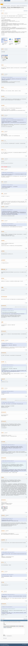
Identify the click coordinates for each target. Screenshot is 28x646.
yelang (3, 582)
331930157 (3, 260)
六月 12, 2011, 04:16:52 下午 (4, 592)
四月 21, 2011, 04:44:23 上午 (4, 563)
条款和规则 (25, 644)
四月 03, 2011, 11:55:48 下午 (4, 389)
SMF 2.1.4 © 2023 (2, 644)
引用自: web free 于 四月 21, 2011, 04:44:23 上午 (8, 574)
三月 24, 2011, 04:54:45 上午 (4, 170)
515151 (3, 278)
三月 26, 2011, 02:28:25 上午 (4, 279)
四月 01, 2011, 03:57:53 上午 (4, 332)
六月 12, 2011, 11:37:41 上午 (4, 583)
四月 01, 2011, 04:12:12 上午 (4, 341)
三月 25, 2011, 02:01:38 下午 (4, 252)
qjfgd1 (3, 477)
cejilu (3, 131)
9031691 (3, 240)
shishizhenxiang (4, 296)
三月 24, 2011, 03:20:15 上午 (4, 116)
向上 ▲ (27, 644)
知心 (2, 193)
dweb (3, 115)
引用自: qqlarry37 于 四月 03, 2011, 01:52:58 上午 (8, 391)
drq (2, 591)
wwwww (3, 206)
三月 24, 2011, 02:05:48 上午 (4, 75)
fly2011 (3, 231)
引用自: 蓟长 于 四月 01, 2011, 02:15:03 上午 (7, 343)
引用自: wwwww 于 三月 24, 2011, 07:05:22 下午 (8, 310)
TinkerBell (3, 441)
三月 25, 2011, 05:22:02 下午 (4, 261)
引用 (26, 62)
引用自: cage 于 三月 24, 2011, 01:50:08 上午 (8, 77)
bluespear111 (4, 305)
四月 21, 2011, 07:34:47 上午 (4, 572)
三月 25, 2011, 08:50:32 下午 (4, 270)
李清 (2, 287)
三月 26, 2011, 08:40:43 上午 (4, 288)
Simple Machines (6, 644)
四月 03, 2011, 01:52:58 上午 (4, 380)
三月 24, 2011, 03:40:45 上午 (4, 132)
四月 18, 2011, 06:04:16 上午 (4, 516)
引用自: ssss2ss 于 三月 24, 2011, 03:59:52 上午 (8, 172)
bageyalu (3, 515)
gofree (3, 87)
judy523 (3, 96)
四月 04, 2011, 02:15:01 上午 (4, 413)
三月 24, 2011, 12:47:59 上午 (4, 14)
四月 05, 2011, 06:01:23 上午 (4, 478)
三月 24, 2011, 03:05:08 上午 (4, 97)
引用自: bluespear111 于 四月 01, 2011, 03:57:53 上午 (8, 594)
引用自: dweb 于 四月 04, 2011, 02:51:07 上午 (8, 518)
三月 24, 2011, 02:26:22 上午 (4, 88)
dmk (2, 181)
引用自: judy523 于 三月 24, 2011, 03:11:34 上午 (8, 118)
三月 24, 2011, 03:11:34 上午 (4, 106)
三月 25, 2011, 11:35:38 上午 (4, 232)
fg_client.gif (4, 59)
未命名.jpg (3, 509)
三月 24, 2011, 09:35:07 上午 (4, 194)
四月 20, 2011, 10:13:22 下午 (4, 550)
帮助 (22, 644)
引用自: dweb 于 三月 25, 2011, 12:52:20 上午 (8, 308)
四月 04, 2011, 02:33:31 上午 (4, 422)
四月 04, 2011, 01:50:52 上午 (4, 400)
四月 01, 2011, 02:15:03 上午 (4, 323)
